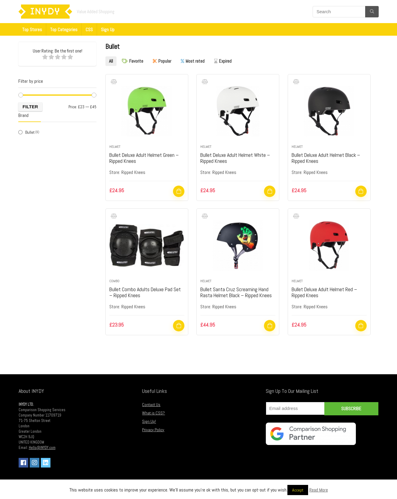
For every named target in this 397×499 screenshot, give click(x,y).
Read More (318, 490)
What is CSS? (153, 412)
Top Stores (32, 29)
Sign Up (107, 29)
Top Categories (63, 29)
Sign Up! (149, 420)
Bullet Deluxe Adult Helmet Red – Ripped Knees (326, 291)
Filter (30, 106)
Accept (297, 490)
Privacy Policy (153, 429)
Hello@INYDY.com (42, 447)
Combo (114, 280)
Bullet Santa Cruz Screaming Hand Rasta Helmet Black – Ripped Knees (237, 291)
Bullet (30, 132)
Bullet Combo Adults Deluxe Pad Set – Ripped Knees (146, 291)
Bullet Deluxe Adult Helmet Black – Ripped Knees (328, 157)
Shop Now (179, 190)
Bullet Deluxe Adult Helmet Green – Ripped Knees (145, 157)
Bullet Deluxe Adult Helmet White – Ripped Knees (236, 157)
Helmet (114, 146)
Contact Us (151, 404)
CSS (89, 29)
